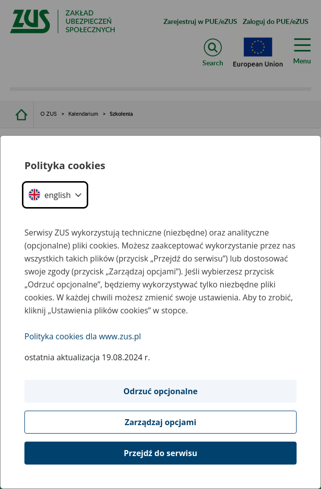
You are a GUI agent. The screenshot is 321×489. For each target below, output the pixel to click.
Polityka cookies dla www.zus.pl (82, 336)
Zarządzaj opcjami (160, 422)
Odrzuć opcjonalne (161, 391)
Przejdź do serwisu (160, 453)
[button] (55, 195)
